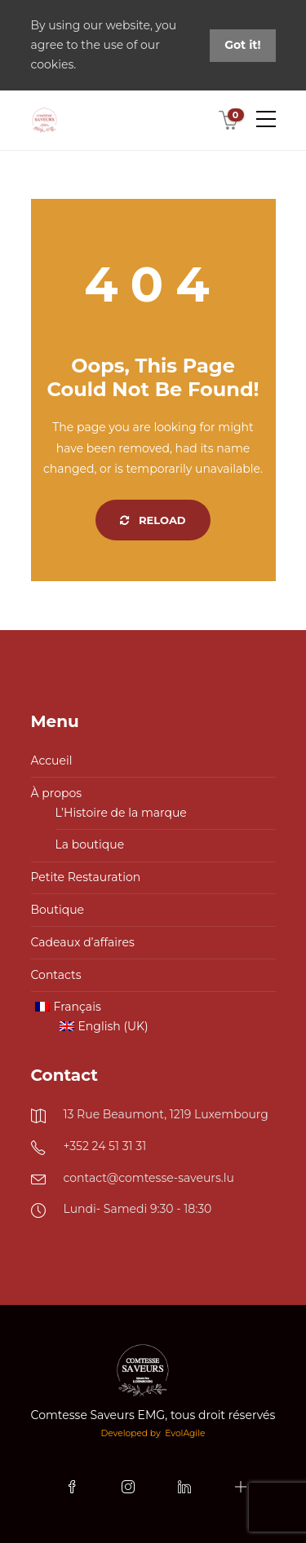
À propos (56, 793)
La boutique (90, 844)
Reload (152, 520)
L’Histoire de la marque (121, 812)
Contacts (56, 975)
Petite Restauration (86, 877)
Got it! (242, 44)
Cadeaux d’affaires (83, 942)
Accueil (52, 760)
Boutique (58, 909)
